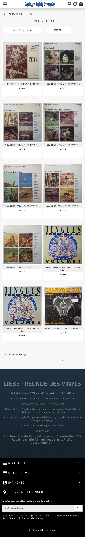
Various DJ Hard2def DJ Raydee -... (63, 328)
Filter (57, 30)
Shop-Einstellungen (25, 492)
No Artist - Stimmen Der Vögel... (63, 84)
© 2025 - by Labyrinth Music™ (42, 530)
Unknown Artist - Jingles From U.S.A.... (63, 269)
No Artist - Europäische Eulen (22, 84)
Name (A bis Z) (22, 30)
